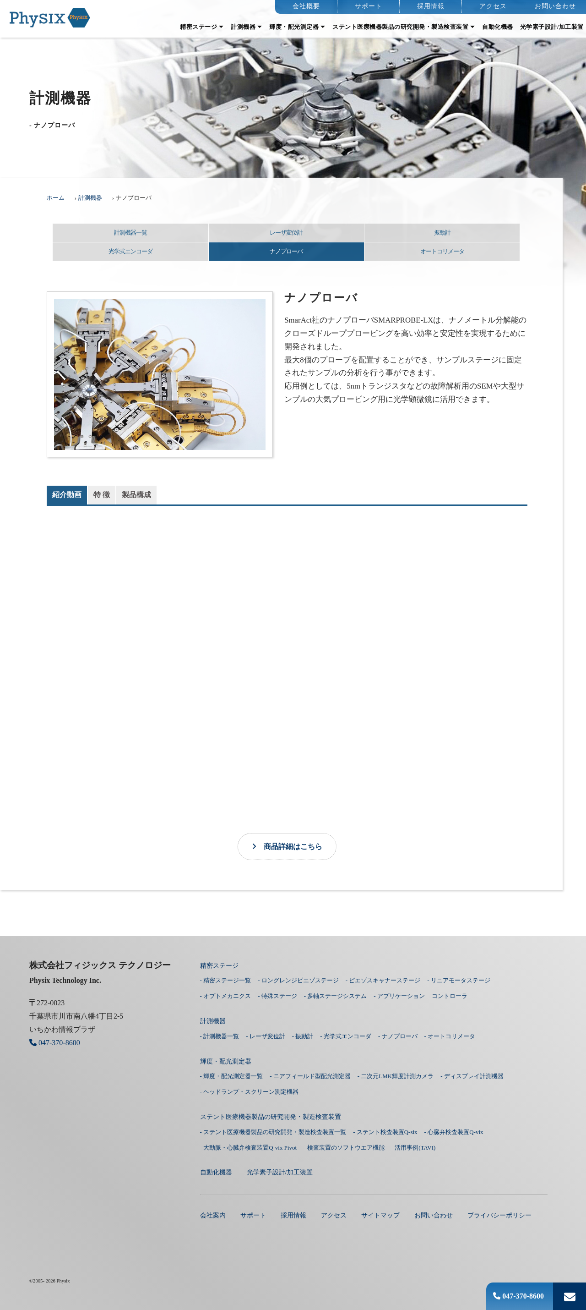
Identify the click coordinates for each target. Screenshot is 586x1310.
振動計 (442, 232)
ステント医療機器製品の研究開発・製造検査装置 (400, 26)
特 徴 (101, 495)
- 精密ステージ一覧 (225, 980)
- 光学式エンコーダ (345, 1036)
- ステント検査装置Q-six (385, 1132)
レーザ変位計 (286, 232)
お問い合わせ (555, 6)
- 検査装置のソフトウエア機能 (344, 1147)
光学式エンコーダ (130, 251)
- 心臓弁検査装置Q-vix (453, 1132)
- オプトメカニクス (225, 995)
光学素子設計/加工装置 (552, 26)
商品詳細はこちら (287, 846)
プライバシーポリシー (499, 1215)
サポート (368, 6)
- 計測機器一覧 (219, 1036)
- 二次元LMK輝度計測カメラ (396, 1076)
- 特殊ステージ (277, 995)
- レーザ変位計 (265, 1036)
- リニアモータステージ (458, 980)
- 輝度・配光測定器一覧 (231, 1076)
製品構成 (136, 495)
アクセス (493, 6)
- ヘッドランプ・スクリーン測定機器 (249, 1091)
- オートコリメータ (450, 1036)
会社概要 (306, 6)
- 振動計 (303, 1036)
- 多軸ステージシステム (335, 995)
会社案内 (213, 1215)
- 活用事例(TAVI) (413, 1147)
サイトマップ (380, 1215)
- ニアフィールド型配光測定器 (310, 1076)
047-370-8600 (518, 1296)
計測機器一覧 (130, 232)
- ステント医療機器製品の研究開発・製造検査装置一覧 (273, 1132)
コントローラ (449, 995)
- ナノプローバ (398, 1036)
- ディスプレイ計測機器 (472, 1076)
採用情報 (431, 6)
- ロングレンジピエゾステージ (298, 980)
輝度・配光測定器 (294, 26)
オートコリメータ (442, 251)
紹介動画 (66, 495)
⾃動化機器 (497, 26)
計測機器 (243, 26)
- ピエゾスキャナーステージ (383, 980)
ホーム (56, 198)
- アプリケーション (399, 995)
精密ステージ (198, 26)
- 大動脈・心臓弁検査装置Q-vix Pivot (248, 1147)
